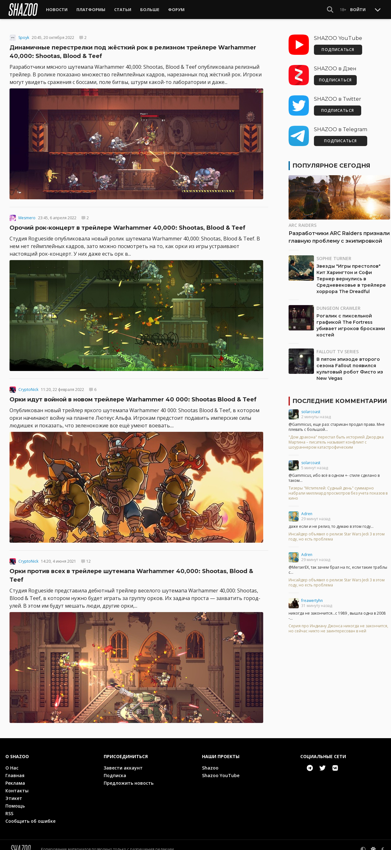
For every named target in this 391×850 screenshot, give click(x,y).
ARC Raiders (302, 222)
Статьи (122, 9)
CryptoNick (28, 386)
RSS (9, 811)
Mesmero (27, 215)
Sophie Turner (333, 255)
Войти (358, 9)
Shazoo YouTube (220, 773)
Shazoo (210, 765)
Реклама (15, 780)
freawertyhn (312, 597)
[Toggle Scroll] (377, 9)
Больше (149, 9)
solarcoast (310, 409)
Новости (57, 9)
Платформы (90, 9)
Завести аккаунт (123, 765)
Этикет (13, 795)
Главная (14, 773)
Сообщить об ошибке (30, 818)
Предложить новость (128, 780)
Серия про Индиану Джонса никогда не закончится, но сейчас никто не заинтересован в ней (338, 626)
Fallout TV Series (337, 349)
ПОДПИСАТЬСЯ (338, 46)
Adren (306, 511)
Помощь (15, 803)
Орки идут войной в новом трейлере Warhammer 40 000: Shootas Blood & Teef (133, 396)
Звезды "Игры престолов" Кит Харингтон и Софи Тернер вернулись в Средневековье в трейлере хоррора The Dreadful (351, 275)
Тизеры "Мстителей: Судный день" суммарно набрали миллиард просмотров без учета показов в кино (338, 490)
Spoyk (23, 34)
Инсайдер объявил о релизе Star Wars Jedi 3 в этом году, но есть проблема (337, 534)
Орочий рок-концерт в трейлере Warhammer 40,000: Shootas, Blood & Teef (127, 224)
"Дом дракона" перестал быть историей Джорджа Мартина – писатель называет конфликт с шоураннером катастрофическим (336, 439)
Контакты (17, 788)
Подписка (115, 773)
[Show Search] (330, 9)
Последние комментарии (339, 398)
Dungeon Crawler (338, 305)
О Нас (11, 765)
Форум (176, 9)
